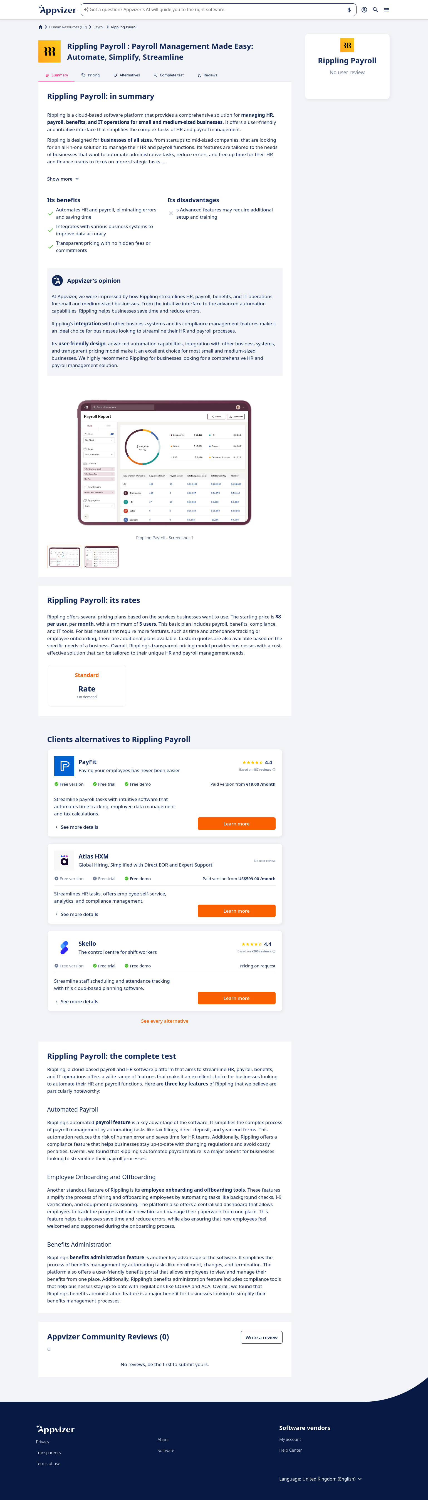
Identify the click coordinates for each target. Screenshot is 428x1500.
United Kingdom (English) (332, 1479)
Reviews (207, 75)
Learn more (237, 823)
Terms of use (48, 1463)
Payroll (98, 26)
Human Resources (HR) (68, 26)
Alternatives (126, 75)
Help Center (290, 1450)
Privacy (42, 1441)
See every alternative (165, 1021)
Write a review (262, 1337)
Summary (56, 75)
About (163, 1439)
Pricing (90, 75)
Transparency (48, 1452)
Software (166, 1450)
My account (290, 1439)
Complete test (168, 75)
